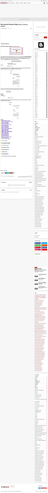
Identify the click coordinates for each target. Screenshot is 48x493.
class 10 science (37, 144)
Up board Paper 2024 (37, 216)
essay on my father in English (6, 138)
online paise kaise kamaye (38, 184)
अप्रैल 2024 (41, 75)
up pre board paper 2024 (38, 226)
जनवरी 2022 (41, 115)
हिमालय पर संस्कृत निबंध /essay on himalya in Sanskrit (42, 278)
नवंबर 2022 (41, 100)
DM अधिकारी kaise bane (38, 157)
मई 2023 (41, 91)
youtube (45, 249)
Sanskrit (36, 189)
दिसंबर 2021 (41, 117)
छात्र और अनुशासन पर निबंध (5, 147)
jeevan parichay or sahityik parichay (39, 165)
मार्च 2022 (41, 112)
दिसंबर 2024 (41, 67)
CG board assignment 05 (38, 141)
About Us (2, 0)
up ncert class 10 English (38, 220)
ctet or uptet (37, 154)
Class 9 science (37, 153)
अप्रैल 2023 (41, 93)
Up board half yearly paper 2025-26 (39, 211)
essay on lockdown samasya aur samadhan (9, 156)
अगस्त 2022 (41, 105)
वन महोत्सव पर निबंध (4, 151)
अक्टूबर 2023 (41, 84)
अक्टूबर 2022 (41, 102)
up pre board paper (37, 222)
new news (36, 183)
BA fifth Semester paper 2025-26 (39, 136)
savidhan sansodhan (37, 190)
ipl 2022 (36, 162)
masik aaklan (37, 168)
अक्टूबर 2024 (41, 70)
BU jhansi (36, 138)
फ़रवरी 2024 (41, 78)
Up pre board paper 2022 (38, 223)
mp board (36, 169)
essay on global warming (6, 143)
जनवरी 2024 (41, 79)
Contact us (5, 0)
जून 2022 (41, 108)
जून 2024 (41, 72)
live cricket (36, 166)
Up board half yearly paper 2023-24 (39, 207)
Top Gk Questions (37, 193)
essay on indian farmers (5, 145)
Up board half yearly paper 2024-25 (39, 208)
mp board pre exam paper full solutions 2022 (40, 178)
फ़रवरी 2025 (41, 64)
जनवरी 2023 (41, 97)
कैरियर (35, 124)
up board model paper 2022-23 (39, 213)
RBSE (35, 187)
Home (36, 491)
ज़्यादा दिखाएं (30, 182)
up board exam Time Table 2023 (39, 202)
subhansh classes (37, 235)
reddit (45, 245)
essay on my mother (4, 140)
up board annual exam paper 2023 (39, 196)
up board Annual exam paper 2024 (39, 198)
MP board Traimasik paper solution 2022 (40, 180)
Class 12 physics (37, 150)
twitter (45, 243)
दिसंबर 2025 (41, 52)
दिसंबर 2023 (41, 81)
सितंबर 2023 (41, 85)
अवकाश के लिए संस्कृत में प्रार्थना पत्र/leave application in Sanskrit (43, 287)
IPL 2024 (36, 163)
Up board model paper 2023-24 (39, 214)
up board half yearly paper (38, 205)
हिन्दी (35, 132)
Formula (36, 160)
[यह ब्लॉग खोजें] (39, 37)
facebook (38, 243)
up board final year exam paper (39, 204)
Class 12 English (37, 148)
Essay (36, 159)
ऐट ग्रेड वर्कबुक (36, 123)
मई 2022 (41, 109)
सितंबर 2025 (41, 57)
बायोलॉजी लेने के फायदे (37, 127)
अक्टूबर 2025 (41, 55)
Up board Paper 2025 (37, 217)
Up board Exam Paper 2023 (38, 201)
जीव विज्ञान (36, 126)
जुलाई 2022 (41, 106)
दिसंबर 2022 (41, 99)
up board (36, 195)
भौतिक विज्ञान (36, 130)
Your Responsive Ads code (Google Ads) (24, 19)
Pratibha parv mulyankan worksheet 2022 (40, 186)
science (36, 192)
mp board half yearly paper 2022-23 (39, 175)
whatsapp (38, 245)
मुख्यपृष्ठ (1, 22)
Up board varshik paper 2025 (38, 219)
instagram (38, 249)
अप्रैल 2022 (41, 111)
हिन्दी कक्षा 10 (36, 133)
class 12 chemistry (37, 147)
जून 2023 (41, 90)
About (38, 491)
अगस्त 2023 (41, 87)
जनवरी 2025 (41, 66)
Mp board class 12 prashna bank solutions (40, 171)
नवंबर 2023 (41, 82)
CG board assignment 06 (38, 142)
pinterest (38, 247)
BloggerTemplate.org (18, 491)
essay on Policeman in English (6, 142)
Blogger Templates (7, 491)
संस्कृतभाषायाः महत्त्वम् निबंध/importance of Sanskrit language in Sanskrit (40, 270)
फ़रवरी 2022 (41, 114)
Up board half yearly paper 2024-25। (39, 210)
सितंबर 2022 (41, 103)
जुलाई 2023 (41, 88)
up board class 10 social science (39, 199)
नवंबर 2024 (41, 69)
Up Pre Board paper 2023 (38, 225)
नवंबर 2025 (41, 54)
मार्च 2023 (41, 94)
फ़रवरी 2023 (41, 96)
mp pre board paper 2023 (38, 181)
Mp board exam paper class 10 (39, 172)
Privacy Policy (10, 0)
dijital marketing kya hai (38, 156)
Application (4, 22)
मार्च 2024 (41, 76)
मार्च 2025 (41, 63)
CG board (36, 139)
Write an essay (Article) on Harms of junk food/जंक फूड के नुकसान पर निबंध (42, 283)
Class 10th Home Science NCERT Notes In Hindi (41, 145)
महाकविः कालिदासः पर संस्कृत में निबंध (42, 274)
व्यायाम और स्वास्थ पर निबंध (5, 149)
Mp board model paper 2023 (38, 177)
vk (44, 247)
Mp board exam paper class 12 (39, 174)
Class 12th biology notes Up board (39, 151)
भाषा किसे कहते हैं (37, 129)
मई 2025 (41, 60)
